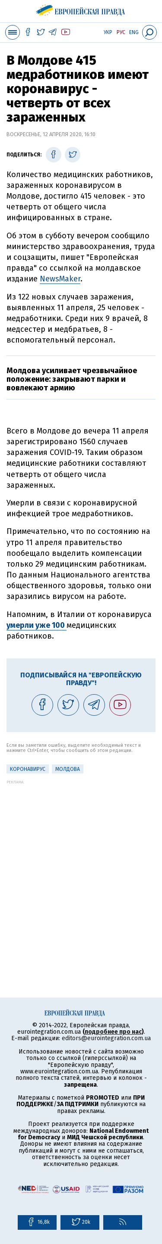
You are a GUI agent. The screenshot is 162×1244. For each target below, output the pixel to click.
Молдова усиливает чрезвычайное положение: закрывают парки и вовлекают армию (71, 379)
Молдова (67, 769)
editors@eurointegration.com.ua (106, 1038)
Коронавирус (27, 769)
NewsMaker (60, 279)
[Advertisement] (81, 865)
